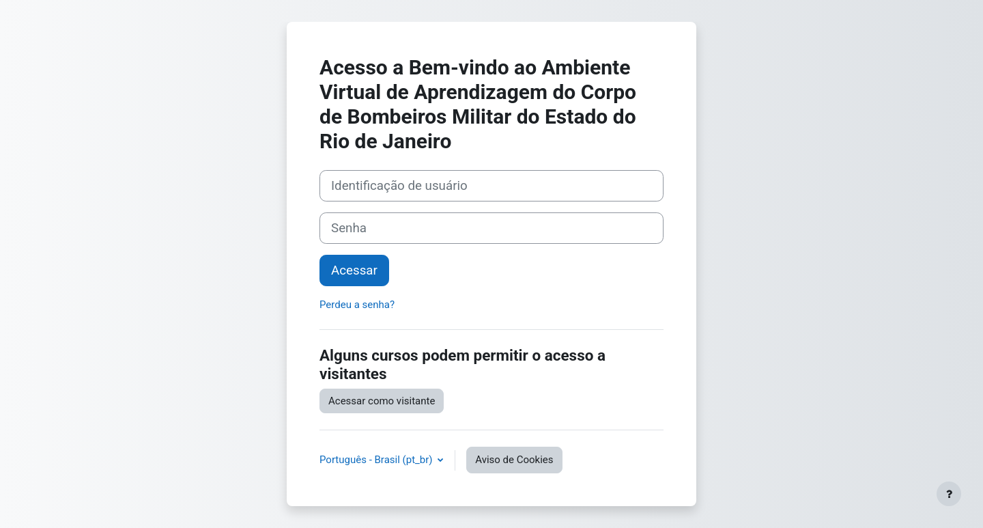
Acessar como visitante (381, 401)
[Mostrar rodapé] (949, 494)
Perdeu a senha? (357, 304)
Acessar (354, 270)
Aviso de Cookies (514, 460)
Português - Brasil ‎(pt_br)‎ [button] (377, 460)
